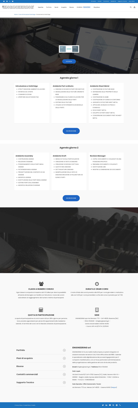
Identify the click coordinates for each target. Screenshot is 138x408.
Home (15, 14)
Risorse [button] (41, 366)
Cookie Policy (27, 405)
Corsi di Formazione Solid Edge (26, 14)
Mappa (113, 387)
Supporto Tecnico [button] (41, 382)
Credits (33, 405)
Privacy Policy (19, 405)
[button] (69, 57)
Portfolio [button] (41, 350)
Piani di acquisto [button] (41, 358)
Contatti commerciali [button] (41, 374)
